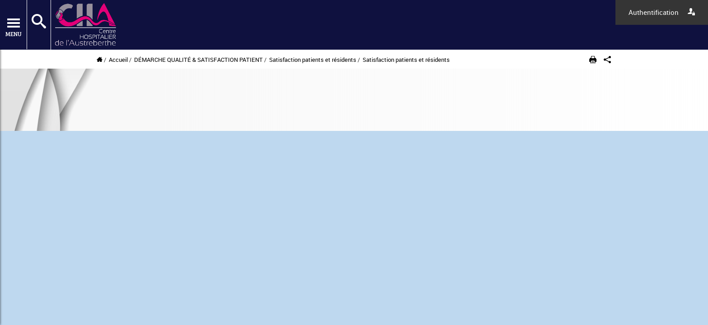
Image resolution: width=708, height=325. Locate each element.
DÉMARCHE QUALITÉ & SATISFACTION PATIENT (198, 60)
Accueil (118, 60)
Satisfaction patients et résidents (313, 60)
